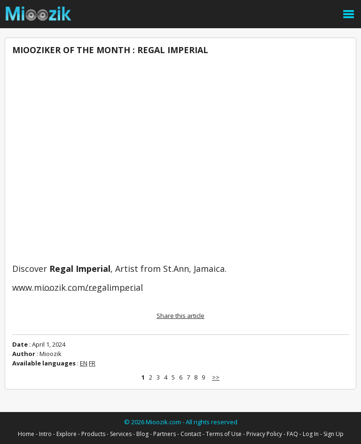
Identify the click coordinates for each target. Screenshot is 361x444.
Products (93, 434)
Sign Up (333, 434)
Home (26, 434)
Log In (311, 434)
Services (121, 434)
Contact (190, 434)
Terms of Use (224, 434)
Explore (66, 434)
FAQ (292, 434)
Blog (142, 434)
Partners (164, 434)
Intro (45, 434)
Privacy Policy (264, 434)
